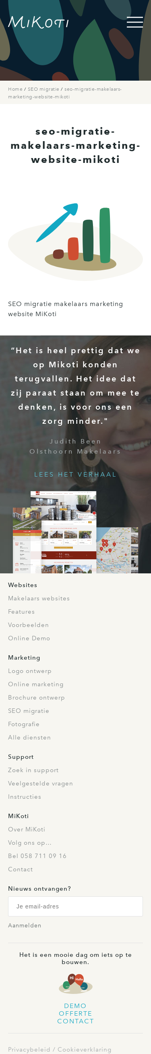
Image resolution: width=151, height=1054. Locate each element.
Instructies (24, 796)
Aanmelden (24, 925)
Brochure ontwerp (36, 697)
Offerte (75, 1013)
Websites (22, 585)
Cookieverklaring (85, 1049)
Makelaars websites (39, 598)
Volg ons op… (30, 842)
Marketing (24, 657)
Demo (75, 1006)
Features (21, 611)
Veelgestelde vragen (40, 783)
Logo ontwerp (30, 671)
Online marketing (36, 684)
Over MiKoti (27, 829)
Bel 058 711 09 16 (37, 856)
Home (16, 89)
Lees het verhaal (75, 474)
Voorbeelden (28, 625)
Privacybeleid (29, 1049)
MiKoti (18, 816)
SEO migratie (44, 89)
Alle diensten (29, 737)
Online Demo (29, 638)
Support (21, 756)
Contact (20, 869)
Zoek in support (33, 770)
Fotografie (24, 724)
